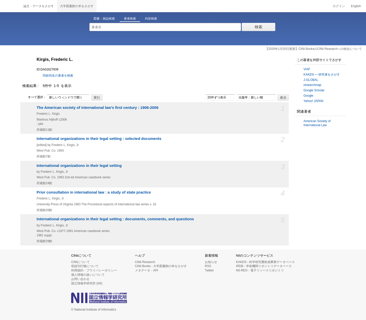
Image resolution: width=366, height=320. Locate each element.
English (356, 6)
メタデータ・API (146, 270)
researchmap (312, 85)
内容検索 (151, 18)
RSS (208, 266)
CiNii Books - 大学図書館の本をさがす (161, 266)
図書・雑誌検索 (104, 18)
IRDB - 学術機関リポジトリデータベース (264, 266)
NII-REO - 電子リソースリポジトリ (260, 270)
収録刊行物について (85, 266)
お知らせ (211, 262)
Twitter (209, 270)
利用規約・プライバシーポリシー (94, 270)
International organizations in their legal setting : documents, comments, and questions (115, 219)
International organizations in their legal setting (79, 166)
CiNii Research (145, 262)
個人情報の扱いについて (88, 275)
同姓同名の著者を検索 (58, 75)
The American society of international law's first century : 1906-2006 (97, 108)
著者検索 (130, 18)
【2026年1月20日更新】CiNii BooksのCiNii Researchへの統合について (313, 49)
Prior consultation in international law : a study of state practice (94, 192)
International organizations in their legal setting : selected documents (99, 139)
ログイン (339, 6)
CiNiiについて (80, 262)
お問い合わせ (80, 279)
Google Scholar (314, 90)
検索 (258, 27)
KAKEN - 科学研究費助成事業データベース (265, 262)
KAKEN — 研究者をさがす (321, 74)
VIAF (306, 69)
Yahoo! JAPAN (313, 101)
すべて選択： (34, 97)
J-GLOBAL (310, 80)
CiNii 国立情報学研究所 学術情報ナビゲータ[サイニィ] (10, 6)
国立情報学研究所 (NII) (86, 283)
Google (308, 95)
